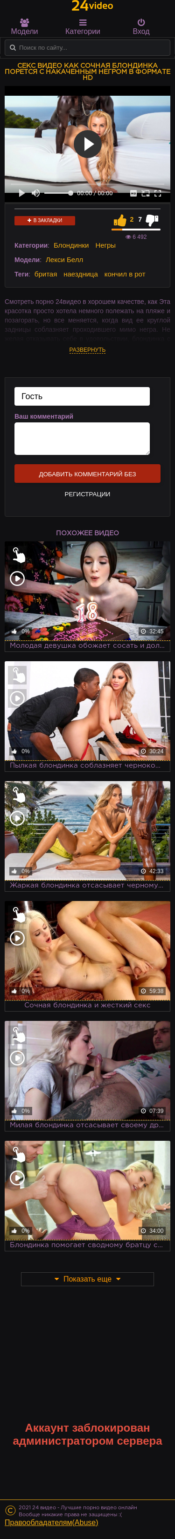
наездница (80, 274)
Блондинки (71, 245)
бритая (46, 274)
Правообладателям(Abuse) (51, 1522)
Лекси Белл (64, 259)
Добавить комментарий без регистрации (87, 477)
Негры (105, 245)
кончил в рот (125, 274)
